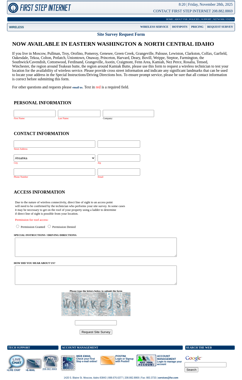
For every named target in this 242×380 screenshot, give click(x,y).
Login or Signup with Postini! (125, 364)
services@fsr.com (168, 378)
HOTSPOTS (179, 24)
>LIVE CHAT (13, 374)
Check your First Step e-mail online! (86, 364)
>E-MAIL (30, 374)
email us (77, 84)
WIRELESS (16, 24)
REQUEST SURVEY (220, 24)
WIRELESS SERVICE (154, 24)
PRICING (197, 24)
